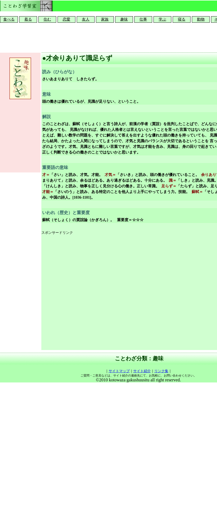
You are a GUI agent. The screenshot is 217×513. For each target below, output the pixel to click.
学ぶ (162, 19)
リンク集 (161, 371)
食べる (9, 19)
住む (47, 19)
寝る (181, 19)
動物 (201, 19)
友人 (85, 19)
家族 (105, 19)
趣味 (124, 19)
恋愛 (66, 19)
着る (28, 19)
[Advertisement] (97, 292)
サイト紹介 (142, 371)
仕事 (143, 19)
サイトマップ (119, 371)
